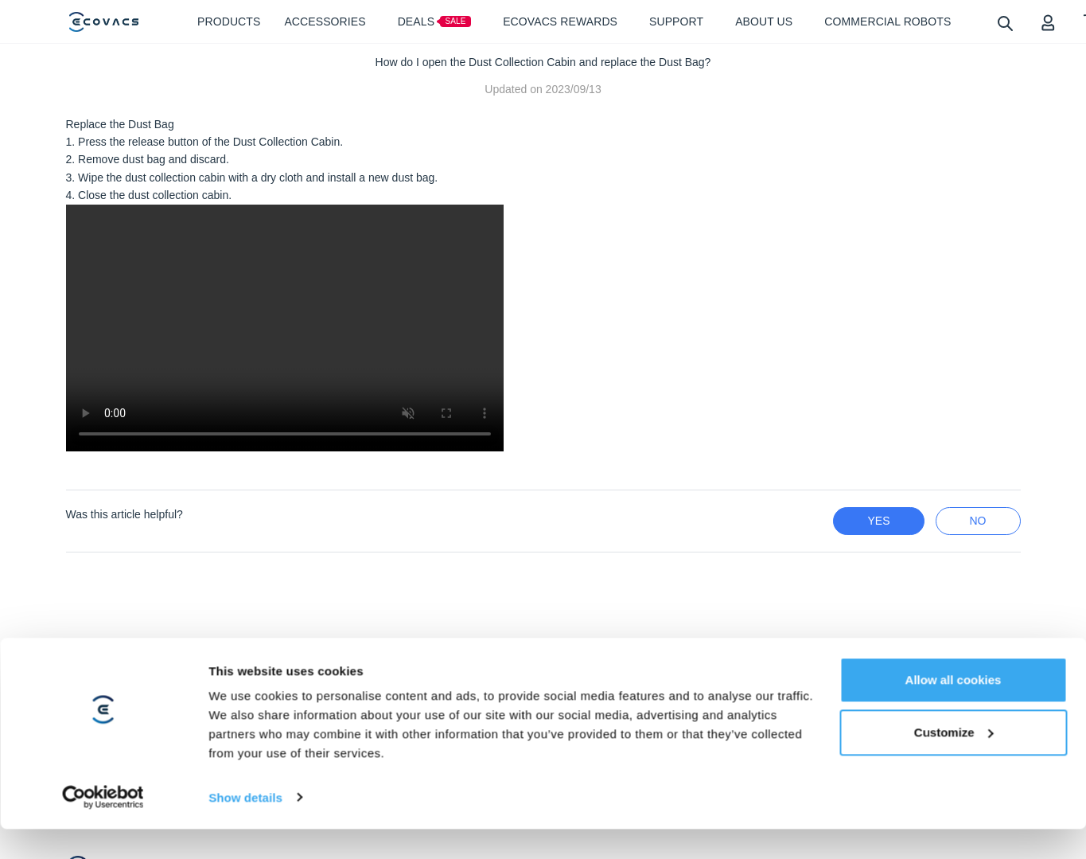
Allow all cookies (953, 663)
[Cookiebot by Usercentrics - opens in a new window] (103, 782)
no (978, 520)
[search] (1004, 23)
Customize (954, 716)
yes (878, 520)
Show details (245, 781)
